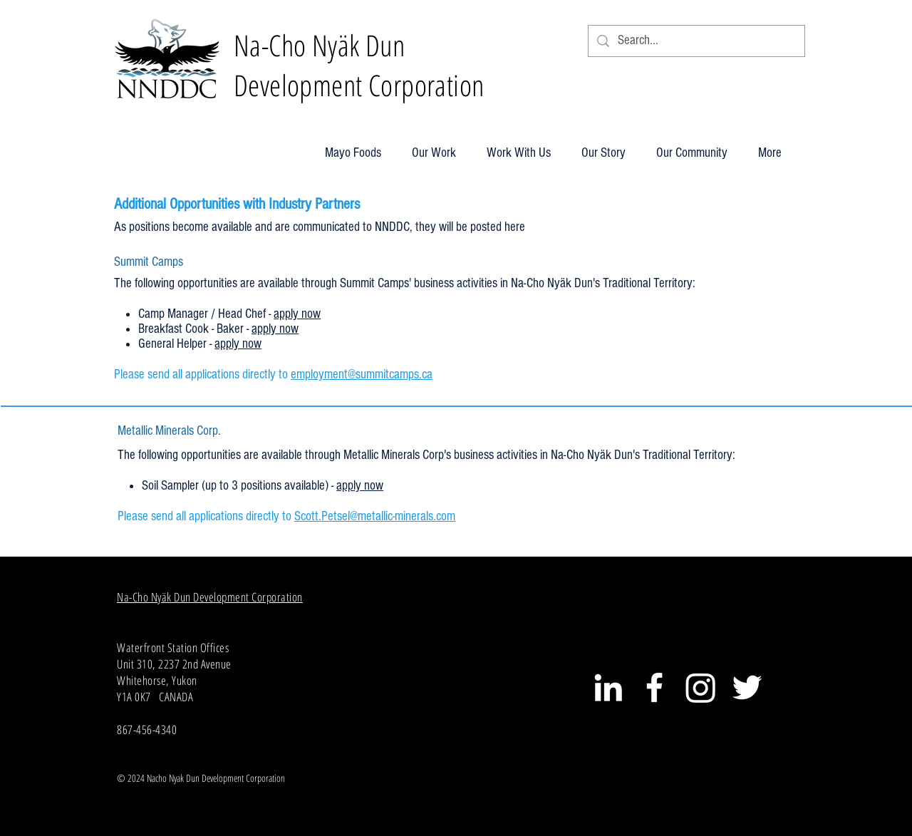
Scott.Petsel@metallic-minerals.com (374, 516)
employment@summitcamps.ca (361, 374)
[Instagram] (700, 687)
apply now (297, 313)
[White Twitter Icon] (747, 687)
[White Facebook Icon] (654, 687)
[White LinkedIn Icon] (608, 687)
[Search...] (696, 41)
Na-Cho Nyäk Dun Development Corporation (210, 597)
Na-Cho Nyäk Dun (319, 45)
